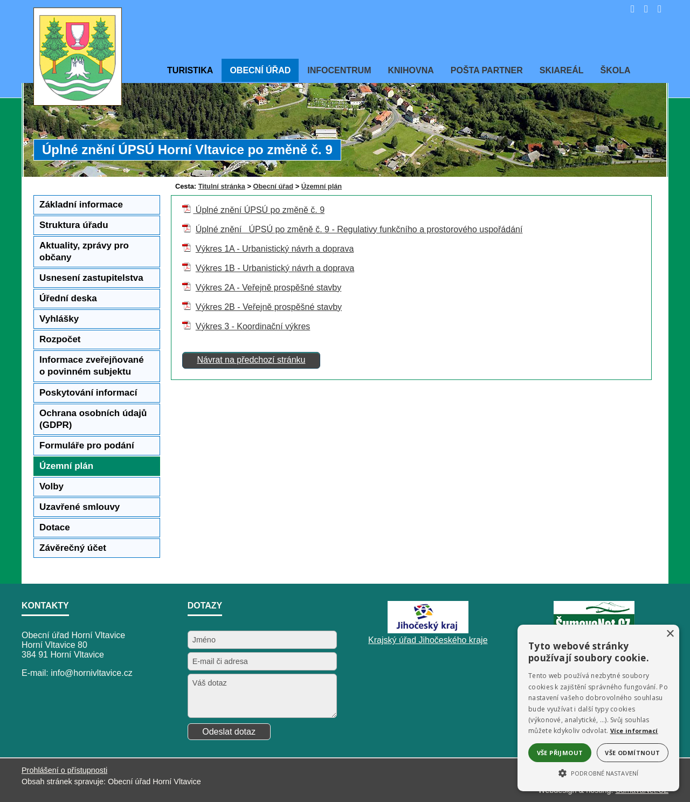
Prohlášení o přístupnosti (64, 770)
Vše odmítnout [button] (632, 753)
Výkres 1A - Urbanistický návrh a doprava (275, 248)
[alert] (598, 708)
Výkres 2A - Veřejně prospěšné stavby (268, 287)
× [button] (670, 634)
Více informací (634, 731)
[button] (598, 772)
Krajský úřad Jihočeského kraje (427, 640)
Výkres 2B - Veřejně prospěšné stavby (269, 307)
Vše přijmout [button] (560, 753)
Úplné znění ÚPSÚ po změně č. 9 (259, 210)
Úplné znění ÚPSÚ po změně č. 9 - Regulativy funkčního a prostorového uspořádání (359, 229)
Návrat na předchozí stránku (251, 359)
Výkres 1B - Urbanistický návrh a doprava (275, 268)
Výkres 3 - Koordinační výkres (253, 326)
